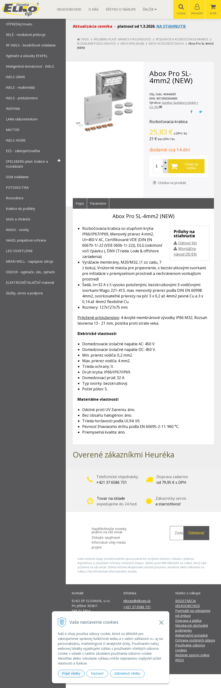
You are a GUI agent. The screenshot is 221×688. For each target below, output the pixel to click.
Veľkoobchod (69, 9)
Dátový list (187, 243)
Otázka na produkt (169, 183)
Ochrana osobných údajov (195, 640)
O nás (94, 9)
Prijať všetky (71, 673)
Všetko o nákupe (121, 9)
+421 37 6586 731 (137, 607)
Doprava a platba (188, 621)
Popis (80, 203)
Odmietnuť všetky (127, 673)
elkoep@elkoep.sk (137, 601)
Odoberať (196, 533)
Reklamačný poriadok (191, 635)
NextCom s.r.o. (195, 681)
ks (162, 166)
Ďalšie (150, 9)
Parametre (98, 203)
